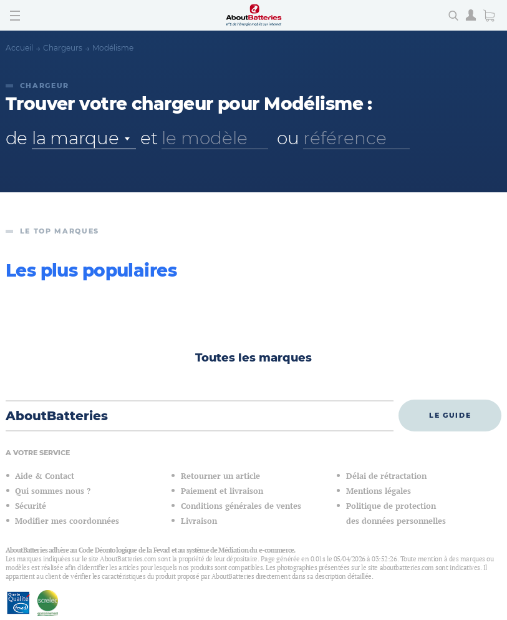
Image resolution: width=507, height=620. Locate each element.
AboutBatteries (57, 415)
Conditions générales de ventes (241, 506)
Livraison (199, 521)
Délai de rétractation (386, 476)
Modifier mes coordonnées (67, 521)
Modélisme (112, 47)
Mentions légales (378, 491)
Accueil (19, 47)
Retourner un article (220, 476)
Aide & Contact (44, 476)
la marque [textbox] (75, 138)
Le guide (450, 415)
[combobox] (84, 138)
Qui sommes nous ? (52, 491)
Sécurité (30, 506)
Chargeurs (62, 47)
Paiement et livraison (222, 491)
